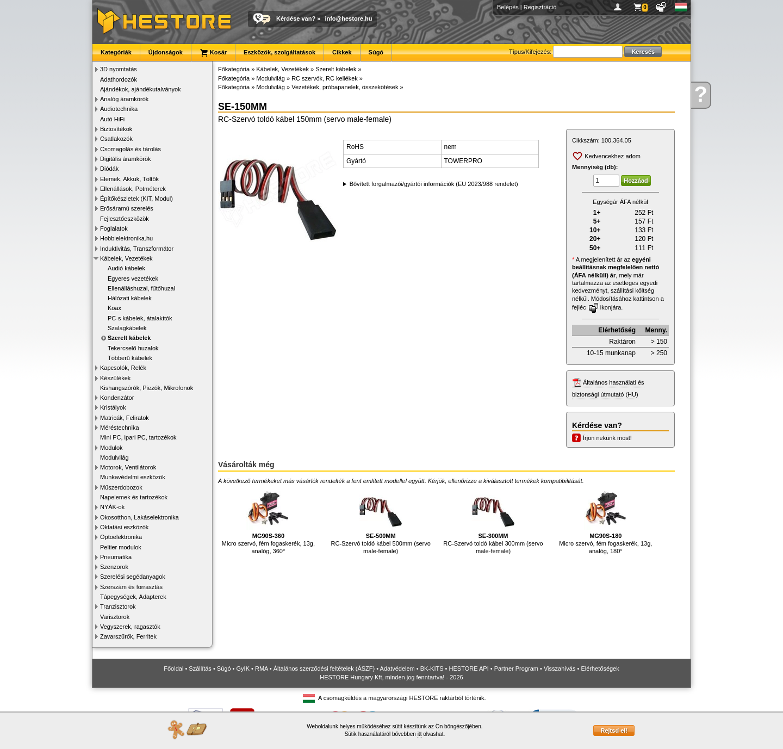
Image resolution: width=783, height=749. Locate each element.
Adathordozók (118, 79)
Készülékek (115, 378)
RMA (261, 668)
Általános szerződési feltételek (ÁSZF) (324, 668)
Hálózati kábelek (130, 298)
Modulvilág (114, 457)
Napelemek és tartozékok (133, 497)
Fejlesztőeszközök (124, 218)
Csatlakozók (116, 138)
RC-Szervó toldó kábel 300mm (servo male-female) (493, 520)
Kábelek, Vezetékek (126, 258)
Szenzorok (114, 567)
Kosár (213, 52)
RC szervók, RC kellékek (324, 78)
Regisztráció (540, 7)
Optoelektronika (121, 537)
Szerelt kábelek (129, 338)
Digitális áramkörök (125, 159)
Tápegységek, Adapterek (133, 596)
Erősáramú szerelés (126, 208)
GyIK (243, 668)
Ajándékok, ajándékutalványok (140, 89)
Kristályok (113, 407)
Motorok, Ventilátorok (128, 467)
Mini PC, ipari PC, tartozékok (138, 437)
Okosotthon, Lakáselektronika (139, 517)
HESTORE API (469, 668)
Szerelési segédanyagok (132, 576)
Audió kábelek (126, 268)
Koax (114, 308)
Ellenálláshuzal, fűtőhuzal (141, 288)
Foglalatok (114, 228)
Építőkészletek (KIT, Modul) (136, 198)
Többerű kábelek (130, 358)
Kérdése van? (295, 18)
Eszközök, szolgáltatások (279, 52)
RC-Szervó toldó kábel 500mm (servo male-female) (380, 520)
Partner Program (516, 668)
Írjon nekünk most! (607, 438)
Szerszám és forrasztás (131, 587)
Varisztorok (114, 617)
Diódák (109, 168)
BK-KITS (432, 668)
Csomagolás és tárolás (130, 149)
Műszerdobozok (121, 487)
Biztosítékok (116, 129)
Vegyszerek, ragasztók (130, 626)
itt (420, 734)
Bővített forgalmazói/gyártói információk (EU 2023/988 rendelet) (434, 184)
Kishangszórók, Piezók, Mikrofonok (146, 388)
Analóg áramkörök (124, 99)
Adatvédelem (397, 668)
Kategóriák (116, 52)
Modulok (111, 447)
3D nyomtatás (118, 69)
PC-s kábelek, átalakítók (140, 318)
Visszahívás (560, 668)
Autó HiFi (112, 119)
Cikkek (341, 52)
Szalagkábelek (127, 328)
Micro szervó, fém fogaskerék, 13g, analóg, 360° (268, 520)
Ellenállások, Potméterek (133, 188)
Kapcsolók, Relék (123, 367)
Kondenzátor (117, 397)
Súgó (376, 52)
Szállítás (200, 668)
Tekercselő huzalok (133, 348)
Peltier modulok (120, 547)
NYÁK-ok (112, 507)
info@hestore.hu (348, 18)
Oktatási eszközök (124, 527)
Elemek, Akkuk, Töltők (129, 179)
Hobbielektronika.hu (126, 238)
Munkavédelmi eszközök (132, 477)
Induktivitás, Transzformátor (136, 248)
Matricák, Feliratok (124, 417)
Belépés (508, 7)
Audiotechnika (119, 109)
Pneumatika (116, 557)
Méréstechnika (119, 427)
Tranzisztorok (118, 606)
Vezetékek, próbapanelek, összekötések (344, 87)
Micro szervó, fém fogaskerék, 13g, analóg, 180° (605, 520)
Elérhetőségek (600, 668)
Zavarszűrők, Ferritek (128, 636)
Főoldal (173, 668)
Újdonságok (165, 52)
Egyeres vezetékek (133, 278)
